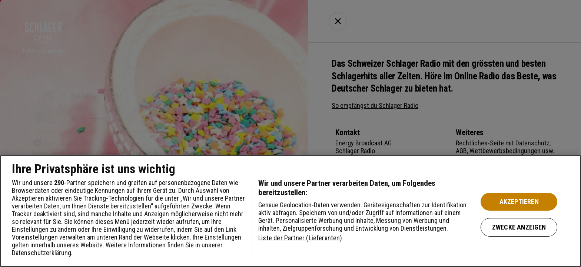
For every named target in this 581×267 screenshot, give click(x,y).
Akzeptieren (519, 201)
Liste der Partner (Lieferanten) (300, 238)
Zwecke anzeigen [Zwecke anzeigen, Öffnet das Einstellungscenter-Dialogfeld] (519, 227)
